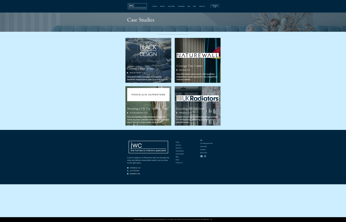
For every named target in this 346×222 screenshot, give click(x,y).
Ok (211, 219)
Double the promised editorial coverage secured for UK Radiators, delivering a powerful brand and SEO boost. (197, 119)
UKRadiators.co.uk (185, 113)
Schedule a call (135, 173)
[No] (344, 219)
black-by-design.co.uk (137, 73)
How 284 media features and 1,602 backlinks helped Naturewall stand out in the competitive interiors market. (196, 77)
